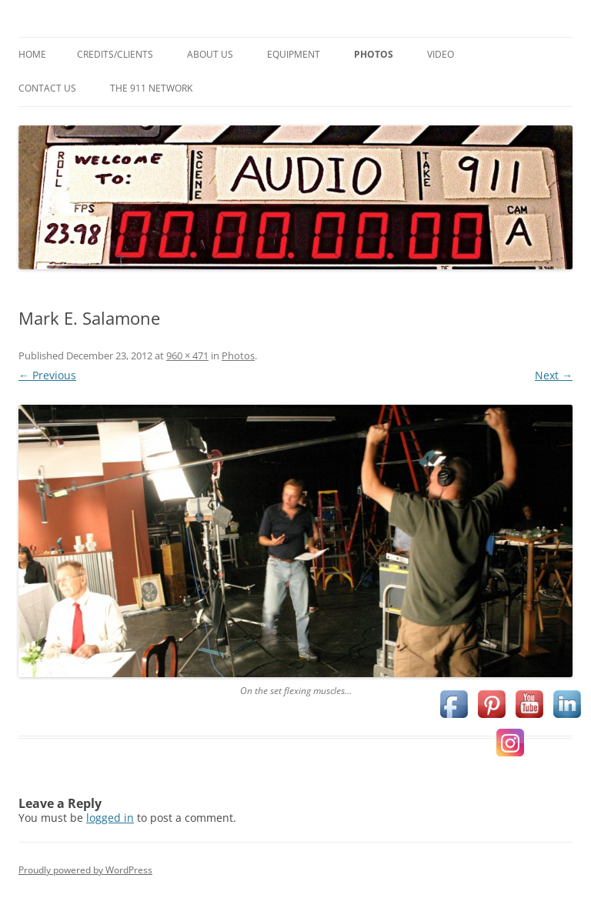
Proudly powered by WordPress (85, 869)
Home (32, 54)
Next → (554, 375)
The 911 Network (151, 88)
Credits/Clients (115, 54)
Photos (373, 54)
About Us (210, 54)
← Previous (47, 375)
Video (440, 54)
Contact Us (47, 88)
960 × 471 (187, 355)
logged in (110, 817)
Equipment (293, 54)
